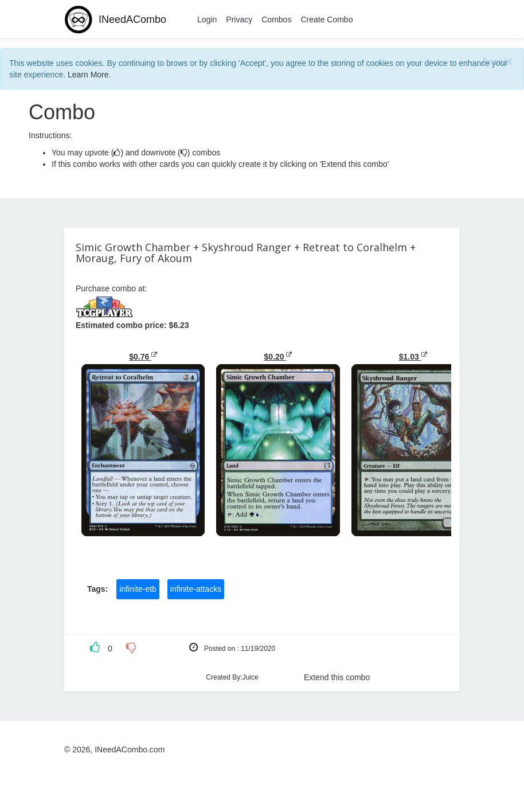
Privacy (239, 19)
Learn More (88, 74)
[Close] (496, 62)
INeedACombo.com (130, 749)
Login (207, 19)
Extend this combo (337, 677)
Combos (276, 19)
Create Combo (326, 19)
